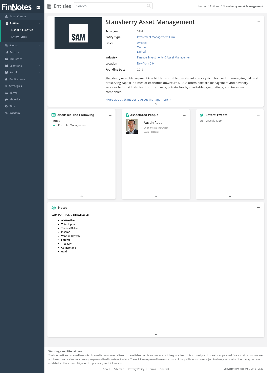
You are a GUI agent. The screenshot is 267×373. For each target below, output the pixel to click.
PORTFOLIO (65, 214)
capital (126, 83)
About (106, 369)
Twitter (141, 47)
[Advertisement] (236, 272)
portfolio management (213, 83)
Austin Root (153, 122)
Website (142, 43)
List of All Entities (22, 30)
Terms (152, 369)
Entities (214, 6)
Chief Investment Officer (156, 127)
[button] (81, 114)
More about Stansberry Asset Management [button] (136, 99)
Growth (75, 236)
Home (202, 6)
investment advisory (192, 78)
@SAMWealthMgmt (212, 120)
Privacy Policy (136, 369)
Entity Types (19, 37)
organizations (213, 87)
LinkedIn (142, 51)
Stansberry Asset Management (126, 78)
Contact (164, 369)
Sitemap (119, 369)
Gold (64, 251)
